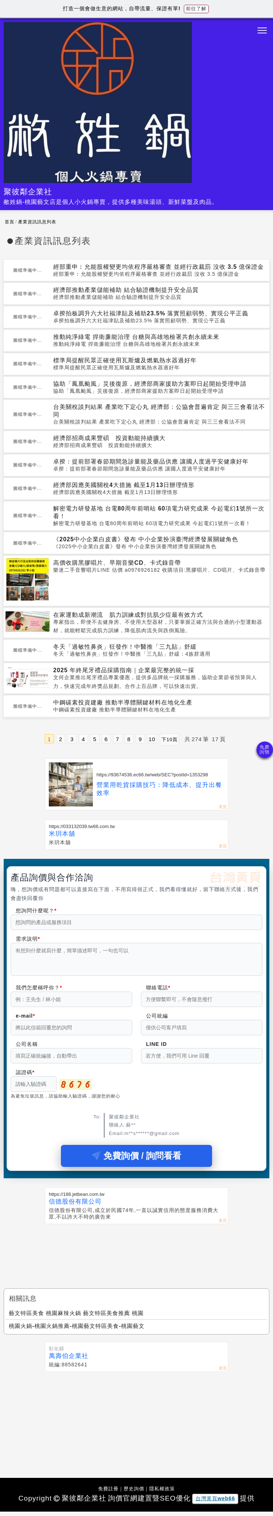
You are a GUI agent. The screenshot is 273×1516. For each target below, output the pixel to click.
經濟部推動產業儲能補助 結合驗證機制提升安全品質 (126, 290)
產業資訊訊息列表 (37, 221)
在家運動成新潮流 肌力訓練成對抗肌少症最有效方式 (128, 615)
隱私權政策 (162, 1493)
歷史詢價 (134, 1493)
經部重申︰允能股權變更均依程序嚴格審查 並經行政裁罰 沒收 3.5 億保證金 (158, 267)
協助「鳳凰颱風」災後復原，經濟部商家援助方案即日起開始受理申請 (150, 384)
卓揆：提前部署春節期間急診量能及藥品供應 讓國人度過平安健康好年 (150, 461)
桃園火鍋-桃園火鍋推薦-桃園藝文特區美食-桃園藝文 (77, 1330)
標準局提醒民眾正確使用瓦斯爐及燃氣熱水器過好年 (125, 360)
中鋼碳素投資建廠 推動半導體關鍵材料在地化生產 (122, 702)
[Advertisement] (136, 1254)
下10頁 (169, 739)
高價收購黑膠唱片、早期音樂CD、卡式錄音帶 (117, 563)
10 (152, 739)
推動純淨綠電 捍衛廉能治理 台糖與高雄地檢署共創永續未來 (136, 337)
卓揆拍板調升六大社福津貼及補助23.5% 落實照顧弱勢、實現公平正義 (150, 313)
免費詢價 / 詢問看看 (136, 1160)
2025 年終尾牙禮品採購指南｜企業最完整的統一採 (123, 670)
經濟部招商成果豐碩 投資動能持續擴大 (109, 438)
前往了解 (196, 8)
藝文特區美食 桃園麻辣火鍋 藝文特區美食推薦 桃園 (76, 1317)
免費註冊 (108, 1493)
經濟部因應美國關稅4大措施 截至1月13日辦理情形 (123, 485)
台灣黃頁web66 (215, 1503)
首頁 (9, 221)
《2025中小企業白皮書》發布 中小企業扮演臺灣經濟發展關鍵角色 (145, 539)
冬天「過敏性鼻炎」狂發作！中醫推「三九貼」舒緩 (125, 647)
